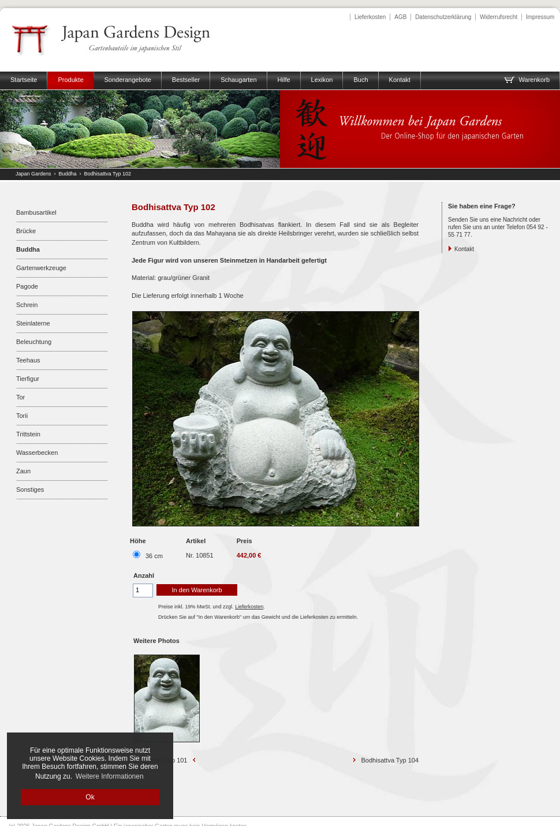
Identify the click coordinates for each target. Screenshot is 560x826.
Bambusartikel (36, 212)
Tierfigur (27, 378)
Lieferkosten (370, 17)
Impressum (540, 17)
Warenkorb (526, 79)
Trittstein (28, 434)
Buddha (68, 174)
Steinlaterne (33, 323)
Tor (20, 397)
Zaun (23, 471)
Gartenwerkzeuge (41, 267)
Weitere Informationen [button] (110, 776)
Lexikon (322, 79)
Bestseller (186, 79)
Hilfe (284, 79)
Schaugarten (238, 79)
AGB (400, 17)
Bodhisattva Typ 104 (390, 760)
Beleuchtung (33, 341)
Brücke (26, 230)
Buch (360, 79)
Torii (22, 415)
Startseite (23, 79)
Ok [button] (89, 797)
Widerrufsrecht (498, 17)
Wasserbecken (37, 452)
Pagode (27, 286)
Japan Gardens (33, 174)
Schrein (27, 304)
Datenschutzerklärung (443, 17)
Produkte (70, 79)
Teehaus (28, 360)
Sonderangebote (127, 79)
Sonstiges (30, 489)
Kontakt (464, 249)
